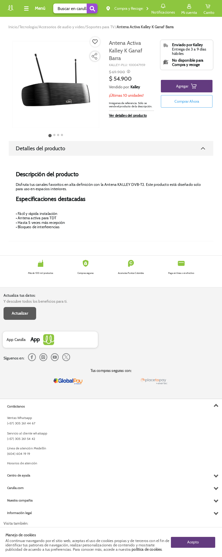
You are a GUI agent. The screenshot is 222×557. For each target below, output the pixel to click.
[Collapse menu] (34, 8)
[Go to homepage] (12, 26)
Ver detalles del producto (128, 115)
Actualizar (20, 313)
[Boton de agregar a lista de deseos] (95, 42)
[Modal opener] (127, 72)
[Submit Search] (92, 8)
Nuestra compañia (20, 500)
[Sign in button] (189, 8)
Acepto (193, 542)
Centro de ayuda (18, 475)
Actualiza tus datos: (20, 295)
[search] (75, 8)
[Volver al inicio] (10, 9)
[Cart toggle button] (209, 8)
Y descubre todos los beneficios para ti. (35, 301)
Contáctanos (16, 406)
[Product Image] (56, 84)
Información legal (19, 513)
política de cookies (147, 549)
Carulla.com (15, 488)
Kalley (135, 87)
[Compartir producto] (94, 56)
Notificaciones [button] (163, 8)
